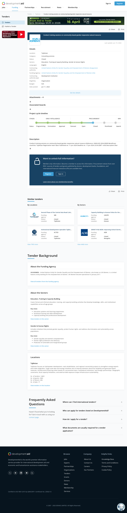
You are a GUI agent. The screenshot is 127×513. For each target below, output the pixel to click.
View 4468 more (82, 244)
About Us (87, 459)
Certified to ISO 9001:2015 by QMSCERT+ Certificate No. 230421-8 (29, 492)
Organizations (69, 470)
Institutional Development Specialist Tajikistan (57, 230)
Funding (15, 7)
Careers (87, 466)
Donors (67, 481)
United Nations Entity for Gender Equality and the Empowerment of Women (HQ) (68, 73)
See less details (75, 93)
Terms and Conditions (110, 463)
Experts (67, 463)
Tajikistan (37, 14)
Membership (73, 7)
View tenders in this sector (40, 319)
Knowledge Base (108, 459)
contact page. (34, 417)
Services (67, 491)
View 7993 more (32, 244)
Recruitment (45, 7)
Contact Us (88, 463)
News (59, 7)
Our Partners (89, 470)
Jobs (3, 7)
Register (120, 3)
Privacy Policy (107, 466)
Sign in (108, 3)
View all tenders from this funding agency (45, 281)
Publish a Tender (9, 26)
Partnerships (29, 7)
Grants (66, 477)
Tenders (6, 22)
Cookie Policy (107, 470)
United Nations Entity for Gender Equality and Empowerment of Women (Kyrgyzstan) (69, 68)
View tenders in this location (40, 385)
